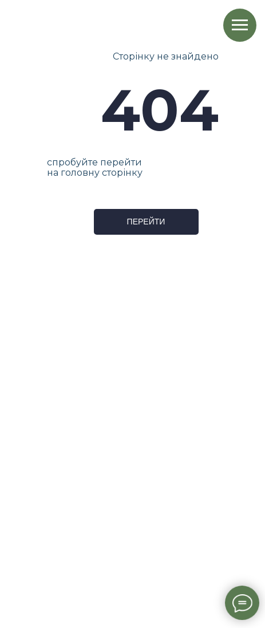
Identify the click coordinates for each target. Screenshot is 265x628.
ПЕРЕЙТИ (146, 221)
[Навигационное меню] (240, 25)
